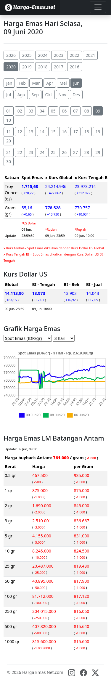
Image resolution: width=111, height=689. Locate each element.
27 (75, 152)
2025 (27, 55)
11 (8, 131)
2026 (11, 55)
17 (75, 131)
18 (86, 131)
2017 (58, 67)
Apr (49, 83)
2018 (42, 67)
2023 (58, 55)
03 (30, 111)
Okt (48, 94)
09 (97, 111)
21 (8, 152)
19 (97, 131)
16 (64, 131)
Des (76, 94)
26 (64, 152)
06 (64, 111)
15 (53, 131)
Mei (63, 83)
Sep (35, 94)
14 (42, 131)
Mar (36, 83)
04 (42, 111)
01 (8, 111)
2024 (42, 55)
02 (19, 111)
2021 (90, 55)
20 (8, 141)
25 (53, 152)
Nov (62, 94)
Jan (9, 83)
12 (19, 131)
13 (30, 131)
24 (42, 152)
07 (75, 111)
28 (86, 152)
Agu (21, 94)
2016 (74, 67)
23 (30, 152)
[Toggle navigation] (98, 7)
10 (8, 120)
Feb (22, 83)
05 (53, 111)
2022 (74, 55)
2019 (27, 67)
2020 (11, 67)
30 (8, 161)
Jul (8, 94)
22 (19, 152)
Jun (76, 83)
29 (97, 152)
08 (86, 111)
